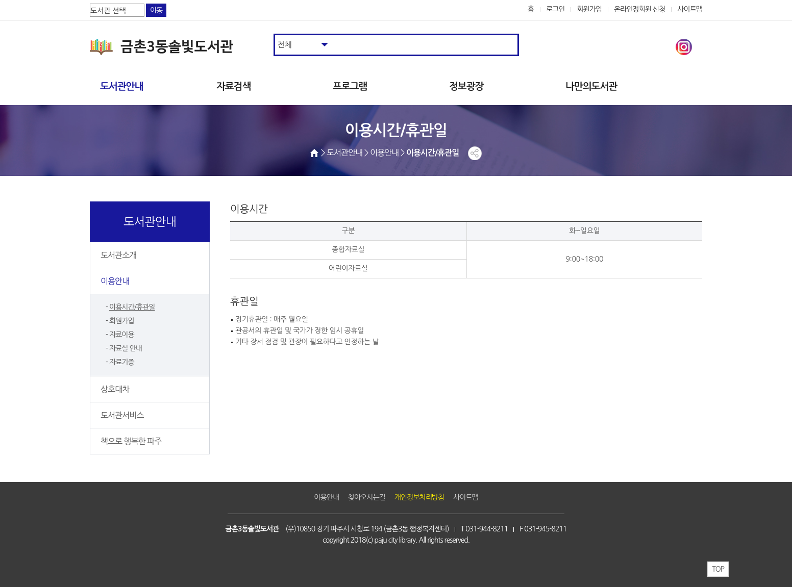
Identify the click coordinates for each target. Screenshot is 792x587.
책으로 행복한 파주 (131, 441)
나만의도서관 (591, 86)
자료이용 (121, 334)
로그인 (555, 9)
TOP (718, 569)
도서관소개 (118, 255)
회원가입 (589, 9)
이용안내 (115, 281)
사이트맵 (689, 9)
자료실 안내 (125, 348)
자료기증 (121, 362)
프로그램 (350, 86)
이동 (156, 10)
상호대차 (115, 389)
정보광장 (466, 86)
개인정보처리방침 (419, 497)
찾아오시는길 (366, 497)
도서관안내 (121, 86)
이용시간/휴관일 (132, 307)
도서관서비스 (122, 415)
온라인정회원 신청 (639, 9)
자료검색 (233, 86)
